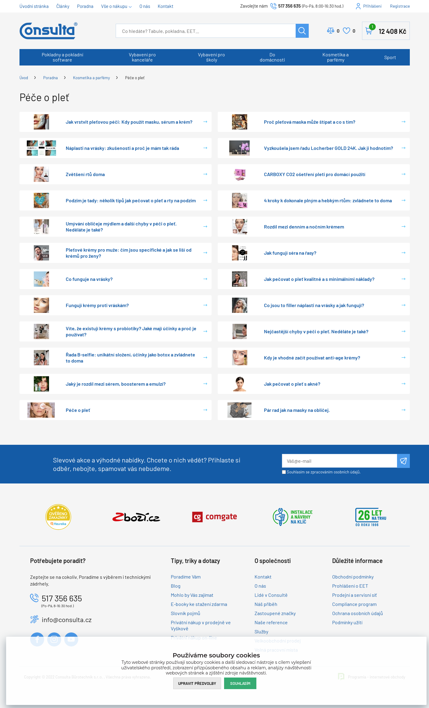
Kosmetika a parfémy (335, 56)
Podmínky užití (347, 622)
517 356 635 (289, 6)
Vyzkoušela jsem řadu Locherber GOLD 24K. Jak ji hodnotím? (328, 148)
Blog (176, 586)
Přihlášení (372, 6)
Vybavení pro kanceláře (142, 56)
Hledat (302, 31)
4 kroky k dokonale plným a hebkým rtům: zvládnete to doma (328, 200)
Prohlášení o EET (350, 586)
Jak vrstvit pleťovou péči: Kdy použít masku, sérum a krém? (129, 122)
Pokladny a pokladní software (62, 56)
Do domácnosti (272, 56)
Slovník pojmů (185, 613)
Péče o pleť (135, 77)
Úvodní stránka (34, 6)
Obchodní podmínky (353, 576)
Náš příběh (266, 604)
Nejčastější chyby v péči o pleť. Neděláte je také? (316, 331)
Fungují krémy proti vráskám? (97, 305)
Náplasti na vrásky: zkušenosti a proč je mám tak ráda (122, 148)
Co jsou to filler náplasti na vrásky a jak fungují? (314, 305)
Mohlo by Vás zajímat (192, 595)
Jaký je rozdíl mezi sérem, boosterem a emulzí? (116, 384)
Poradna (85, 6)
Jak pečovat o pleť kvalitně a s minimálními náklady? (319, 279)
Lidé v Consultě (271, 595)
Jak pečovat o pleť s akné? (292, 384)
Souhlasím (240, 683)
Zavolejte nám (254, 6)
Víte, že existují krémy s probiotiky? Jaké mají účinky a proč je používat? (131, 331)
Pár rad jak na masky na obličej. (297, 410)
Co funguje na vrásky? (89, 279)
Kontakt (165, 6)
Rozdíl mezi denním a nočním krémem (304, 226)
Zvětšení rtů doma (85, 174)
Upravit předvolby (197, 683)
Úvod (23, 77)
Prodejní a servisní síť (354, 595)
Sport (390, 57)
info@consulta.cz (67, 619)
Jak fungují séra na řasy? (290, 253)
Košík (387, 29)
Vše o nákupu (114, 6)
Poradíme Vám (186, 576)
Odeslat (403, 461)
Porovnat (338, 31)
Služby (261, 631)
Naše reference (271, 622)
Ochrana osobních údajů (357, 613)
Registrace (400, 6)
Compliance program (354, 604)
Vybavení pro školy (211, 56)
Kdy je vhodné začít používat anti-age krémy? (312, 357)
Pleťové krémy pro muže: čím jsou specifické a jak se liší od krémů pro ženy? (129, 253)
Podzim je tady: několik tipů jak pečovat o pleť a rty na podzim (131, 200)
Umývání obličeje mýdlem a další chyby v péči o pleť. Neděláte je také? (121, 226)
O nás (144, 6)
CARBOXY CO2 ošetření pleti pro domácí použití (314, 174)
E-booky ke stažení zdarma (199, 604)
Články (62, 6)
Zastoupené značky (275, 613)
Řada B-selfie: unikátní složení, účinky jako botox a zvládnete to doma (130, 357)
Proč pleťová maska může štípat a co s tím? (309, 122)
